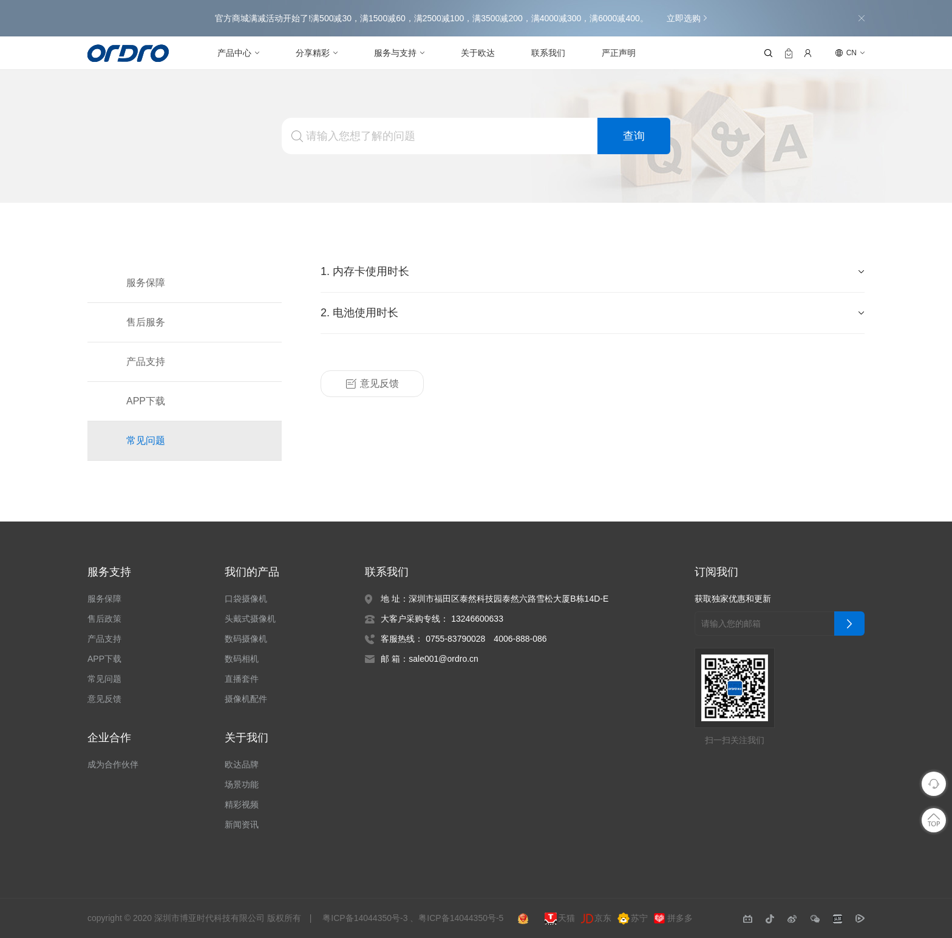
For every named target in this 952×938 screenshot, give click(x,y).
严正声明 (619, 53)
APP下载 (145, 401)
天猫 (561, 919)
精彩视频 (242, 804)
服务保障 (145, 283)
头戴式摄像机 (250, 618)
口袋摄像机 (246, 598)
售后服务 (145, 322)
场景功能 (242, 784)
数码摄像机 (246, 638)
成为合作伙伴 (112, 764)
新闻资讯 (242, 824)
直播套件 (242, 679)
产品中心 (234, 53)
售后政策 (104, 618)
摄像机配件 (246, 699)
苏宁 (634, 919)
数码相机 (242, 658)
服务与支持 (395, 53)
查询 (634, 136)
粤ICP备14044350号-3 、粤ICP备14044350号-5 (415, 918)
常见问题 (145, 441)
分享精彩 (313, 53)
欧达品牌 (242, 764)
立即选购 (686, 18)
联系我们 (548, 53)
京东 (597, 919)
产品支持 (145, 362)
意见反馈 (372, 384)
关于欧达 (478, 53)
